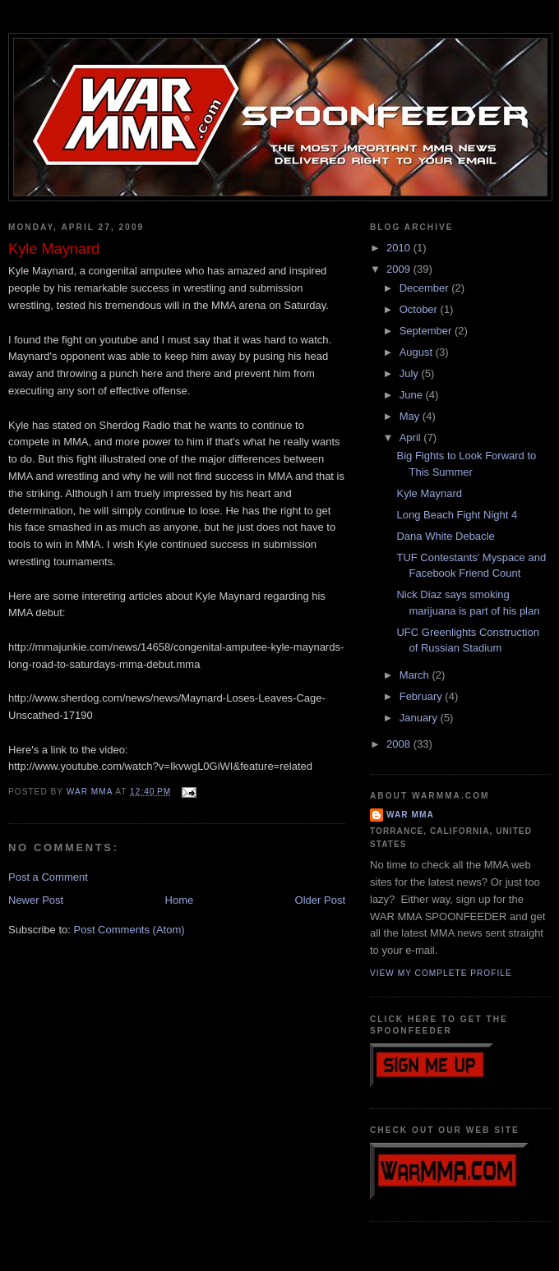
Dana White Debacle (445, 536)
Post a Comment (48, 877)
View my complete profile (441, 973)
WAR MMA (410, 814)
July (411, 373)
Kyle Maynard (428, 493)
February (423, 696)
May (411, 416)
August (418, 352)
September (427, 331)
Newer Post (35, 900)
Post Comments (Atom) (129, 929)
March (416, 675)
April (412, 437)
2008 (399, 744)
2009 (399, 269)
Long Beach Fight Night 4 (456, 515)
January (420, 717)
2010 (399, 248)
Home (179, 900)
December (426, 288)
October (420, 309)
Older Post (320, 900)
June (413, 395)
